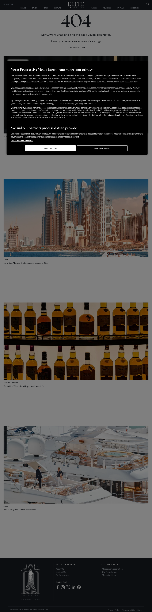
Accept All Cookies (102, 148)
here (135, 81)
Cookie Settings (50, 148)
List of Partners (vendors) (22, 140)
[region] (77, 108)
